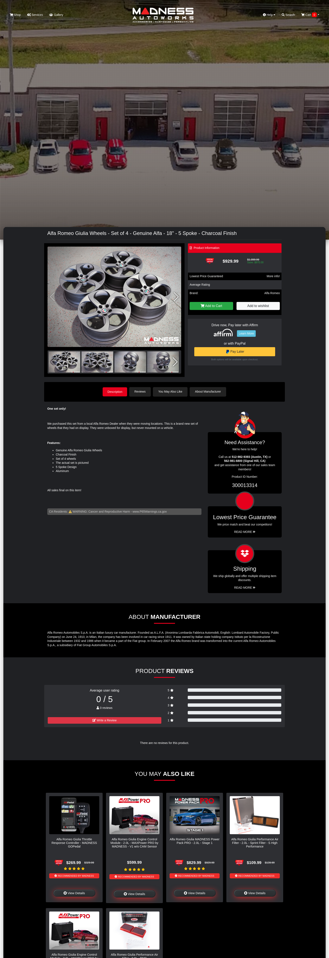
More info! (273, 276)
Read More (245, 531)
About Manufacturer (209, 391)
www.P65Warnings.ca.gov (150, 511)
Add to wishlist (258, 306)
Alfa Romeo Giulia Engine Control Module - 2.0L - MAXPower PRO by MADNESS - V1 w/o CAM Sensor (134, 842)
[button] (176, 297)
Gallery (56, 14)
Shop (15, 14)
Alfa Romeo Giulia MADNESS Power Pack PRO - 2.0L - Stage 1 (195, 840)
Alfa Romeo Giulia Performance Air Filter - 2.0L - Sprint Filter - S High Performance (254, 842)
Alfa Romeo (272, 293)
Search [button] (288, 14)
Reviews (140, 391)
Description (114, 391)
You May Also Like (171, 391)
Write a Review (104, 720)
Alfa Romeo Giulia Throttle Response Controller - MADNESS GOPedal (74, 842)
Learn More (246, 333)
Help (269, 14)
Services (35, 14)
